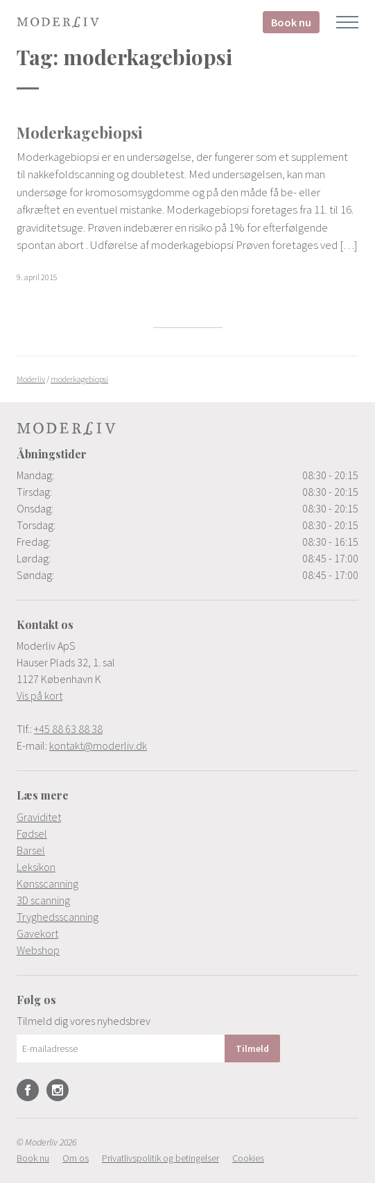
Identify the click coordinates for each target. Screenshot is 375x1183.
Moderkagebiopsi (80, 132)
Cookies (248, 1158)
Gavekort (37, 933)
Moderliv (58, 22)
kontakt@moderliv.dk (98, 745)
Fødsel (32, 833)
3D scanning (43, 900)
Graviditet (39, 817)
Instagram (57, 1090)
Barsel (31, 850)
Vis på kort (39, 695)
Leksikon (36, 867)
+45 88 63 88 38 (68, 729)
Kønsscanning (47, 883)
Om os (75, 1158)
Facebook (28, 1090)
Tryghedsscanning (57, 917)
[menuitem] (187, 817)
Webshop (38, 950)
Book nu (291, 22)
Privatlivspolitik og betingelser (160, 1158)
